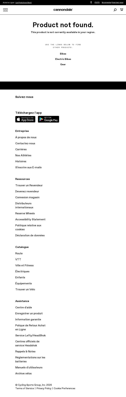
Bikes (63, 53)
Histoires (20, 161)
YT (39, 103)
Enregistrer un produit (29, 313)
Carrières (21, 149)
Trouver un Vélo (25, 289)
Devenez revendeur (27, 191)
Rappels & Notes (25, 351)
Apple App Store (25, 119)
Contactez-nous (25, 143)
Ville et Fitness (24, 265)
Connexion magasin (27, 197)
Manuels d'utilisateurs (28, 367)
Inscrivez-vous (117, 2)
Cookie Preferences (64, 388)
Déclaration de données (30, 235)
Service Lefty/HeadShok (30, 335)
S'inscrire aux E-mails (28, 167)
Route (19, 253)
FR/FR (97, 2)
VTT (18, 259)
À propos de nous (25, 137)
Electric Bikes (63, 59)
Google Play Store (48, 119)
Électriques (22, 271)
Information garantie (28, 319)
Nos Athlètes (23, 155)
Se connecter (106, 2)
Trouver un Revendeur (29, 185)
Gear (63, 64)
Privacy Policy (43, 388)
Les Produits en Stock (23, 3)
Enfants (20, 277)
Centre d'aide (23, 307)
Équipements (23, 283)
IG (17, 103)
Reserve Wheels (25, 213)
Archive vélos (23, 373)
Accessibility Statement (30, 219)
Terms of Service (24, 388)
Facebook (32, 103)
